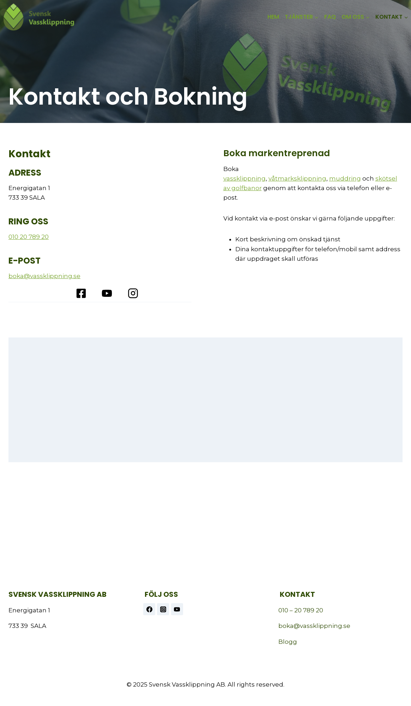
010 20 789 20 (28, 236)
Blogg (287, 641)
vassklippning (244, 178)
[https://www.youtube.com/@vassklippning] (177, 609)
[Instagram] (163, 609)
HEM (273, 17)
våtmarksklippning (297, 178)
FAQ (330, 17)
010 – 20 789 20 (300, 610)
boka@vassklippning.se (44, 276)
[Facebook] (149, 609)
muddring (345, 178)
